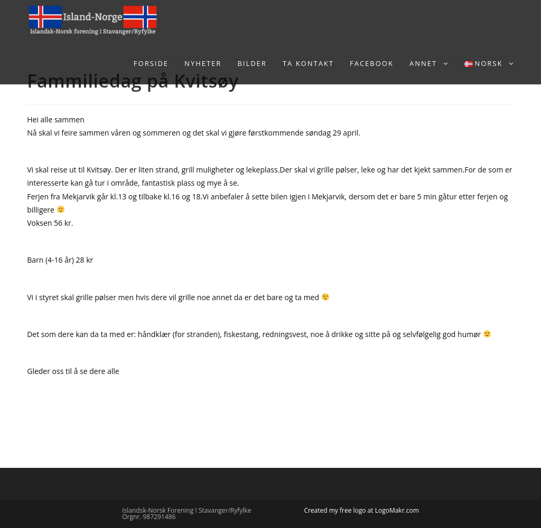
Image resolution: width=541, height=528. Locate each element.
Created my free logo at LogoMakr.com (361, 510)
